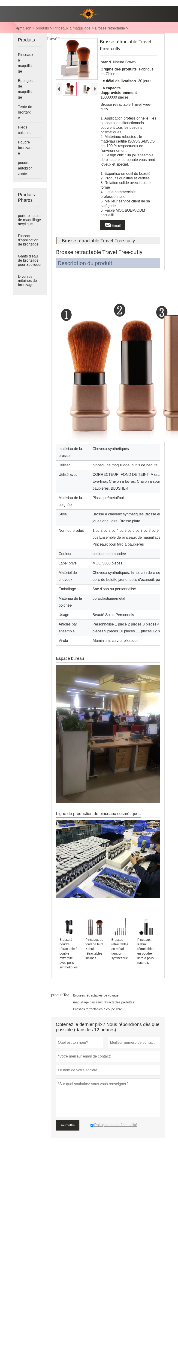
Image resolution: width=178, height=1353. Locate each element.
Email (112, 224)
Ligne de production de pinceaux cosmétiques (98, 813)
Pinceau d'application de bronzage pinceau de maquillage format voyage (29, 244)
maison (23, 28)
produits (42, 28)
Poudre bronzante (25, 147)
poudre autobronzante (25, 168)
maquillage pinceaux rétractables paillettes (103, 1002)
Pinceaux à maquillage (72, 28)
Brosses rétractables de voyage (95, 995)
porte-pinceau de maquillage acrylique (29, 220)
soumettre (67, 1125)
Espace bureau (70, 658)
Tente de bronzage (25, 112)
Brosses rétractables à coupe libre (97, 1009)
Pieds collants (24, 130)
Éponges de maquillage (25, 89)
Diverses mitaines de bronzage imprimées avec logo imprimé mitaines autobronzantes (30, 285)
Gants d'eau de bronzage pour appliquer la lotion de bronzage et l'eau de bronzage (30, 264)
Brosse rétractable (110, 28)
